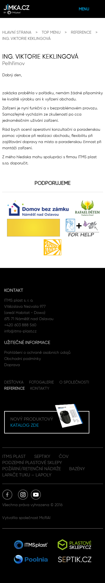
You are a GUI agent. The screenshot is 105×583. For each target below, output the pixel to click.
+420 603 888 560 (20, 325)
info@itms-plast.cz (20, 331)
